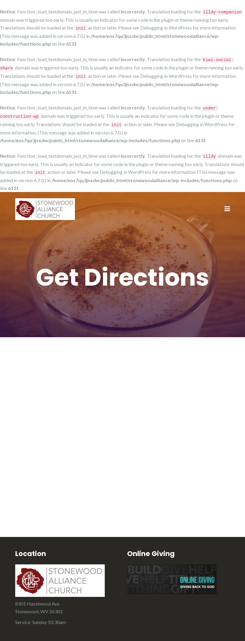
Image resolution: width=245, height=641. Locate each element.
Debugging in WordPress (166, 27)
